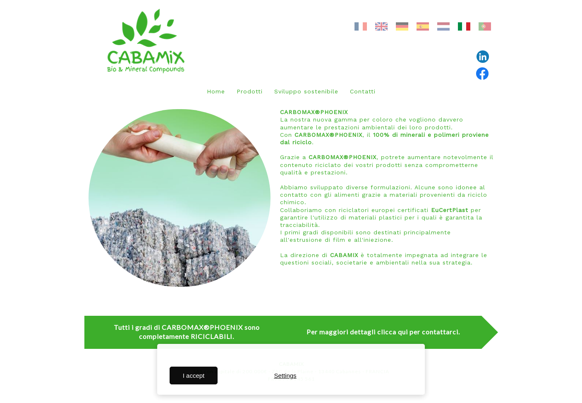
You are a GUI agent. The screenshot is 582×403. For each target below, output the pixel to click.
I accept (194, 375)
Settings (285, 375)
